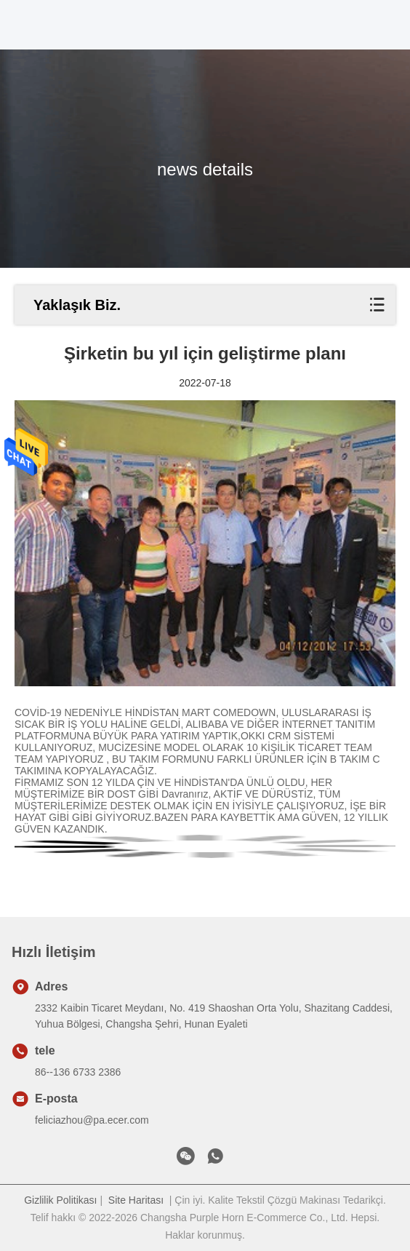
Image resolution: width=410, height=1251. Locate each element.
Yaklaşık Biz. (77, 305)
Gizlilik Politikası (60, 1200)
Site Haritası (136, 1200)
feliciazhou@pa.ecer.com (92, 1120)
